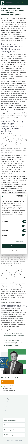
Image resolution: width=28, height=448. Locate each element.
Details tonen (19, 241)
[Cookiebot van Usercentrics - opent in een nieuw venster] (17, 196)
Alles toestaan (14, 246)
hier (4, 302)
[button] (23, 3)
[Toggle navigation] (25, 3)
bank (4, 314)
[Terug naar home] (2, 2)
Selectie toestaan (14, 250)
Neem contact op (7, 382)
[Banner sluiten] (25, 195)
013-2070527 (7, 412)
